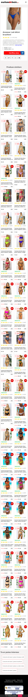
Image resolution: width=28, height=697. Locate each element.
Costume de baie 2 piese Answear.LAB (13, 657)
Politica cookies (18, 682)
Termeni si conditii (11, 680)
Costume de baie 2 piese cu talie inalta (13, 666)
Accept (20, 695)
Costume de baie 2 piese (9, 670)
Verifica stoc (16, 53)
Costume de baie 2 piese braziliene (12, 661)
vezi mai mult (18, 45)
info (12, 90)
